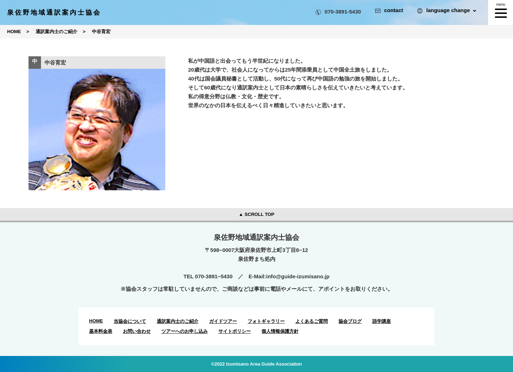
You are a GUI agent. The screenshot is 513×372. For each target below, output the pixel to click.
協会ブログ (350, 321)
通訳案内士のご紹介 (177, 321)
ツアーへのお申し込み (184, 331)
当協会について (130, 321)
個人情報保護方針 (280, 331)
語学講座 (381, 321)
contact (389, 10)
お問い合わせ (137, 331)
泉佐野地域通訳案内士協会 (54, 12)
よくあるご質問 (311, 321)
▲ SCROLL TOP (256, 214)
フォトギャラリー (266, 321)
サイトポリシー (234, 331)
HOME (96, 321)
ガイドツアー (223, 321)
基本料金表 (100, 331)
